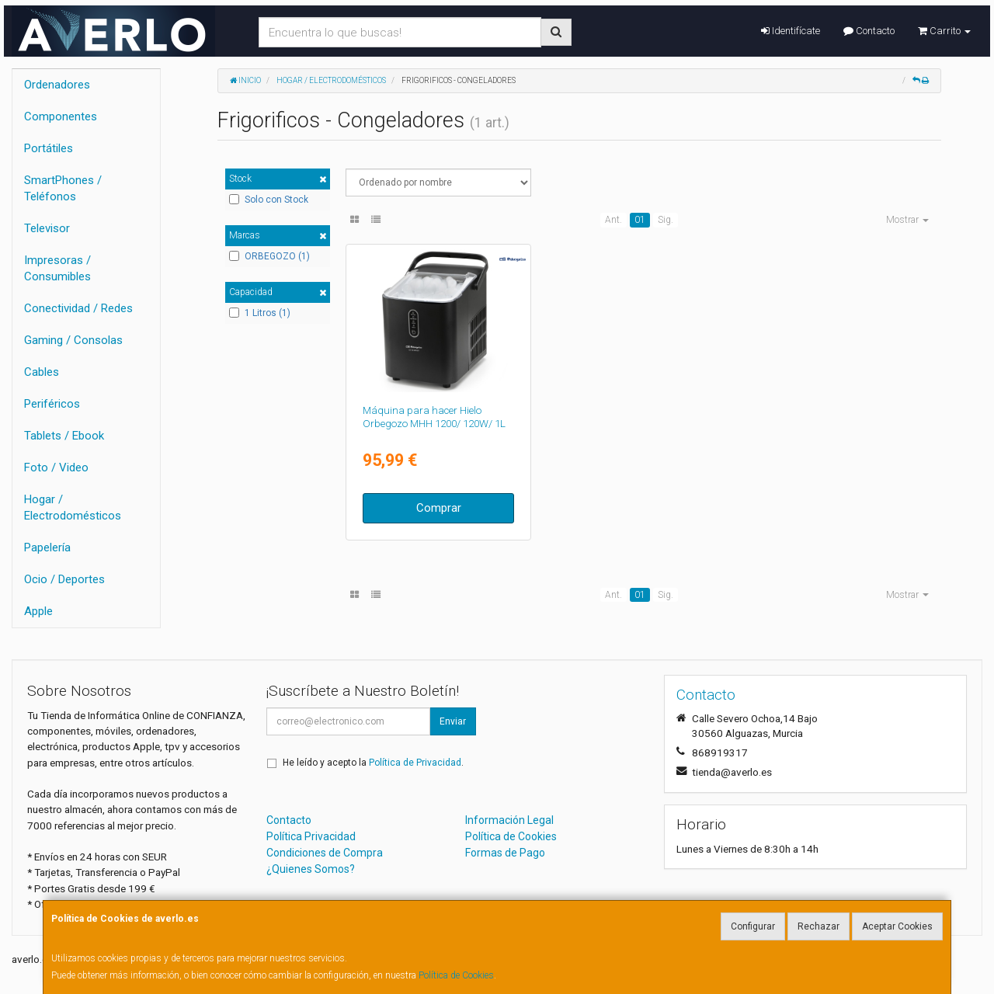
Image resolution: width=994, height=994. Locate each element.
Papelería (47, 547)
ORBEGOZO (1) (269, 256)
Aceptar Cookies (897, 926)
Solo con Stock (268, 199)
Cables (41, 372)
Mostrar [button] (907, 219)
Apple (38, 611)
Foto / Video (56, 467)
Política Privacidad (311, 836)
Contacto (869, 30)
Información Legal (509, 820)
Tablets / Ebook (64, 436)
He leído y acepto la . (373, 762)
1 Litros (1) (259, 313)
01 (639, 219)
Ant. (613, 219)
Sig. (665, 219)
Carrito (944, 30)
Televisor (47, 228)
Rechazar (818, 926)
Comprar (438, 508)
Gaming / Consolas (73, 340)
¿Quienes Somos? (310, 869)
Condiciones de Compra (324, 852)
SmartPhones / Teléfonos (63, 188)
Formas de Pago (505, 852)
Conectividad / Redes (78, 308)
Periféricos (52, 404)
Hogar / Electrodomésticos (72, 507)
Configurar (753, 926)
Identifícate (790, 30)
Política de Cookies (456, 975)
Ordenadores (57, 85)
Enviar (453, 721)
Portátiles (48, 148)
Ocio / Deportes (64, 579)
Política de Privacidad (415, 762)
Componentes (60, 116)
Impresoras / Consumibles (57, 268)
